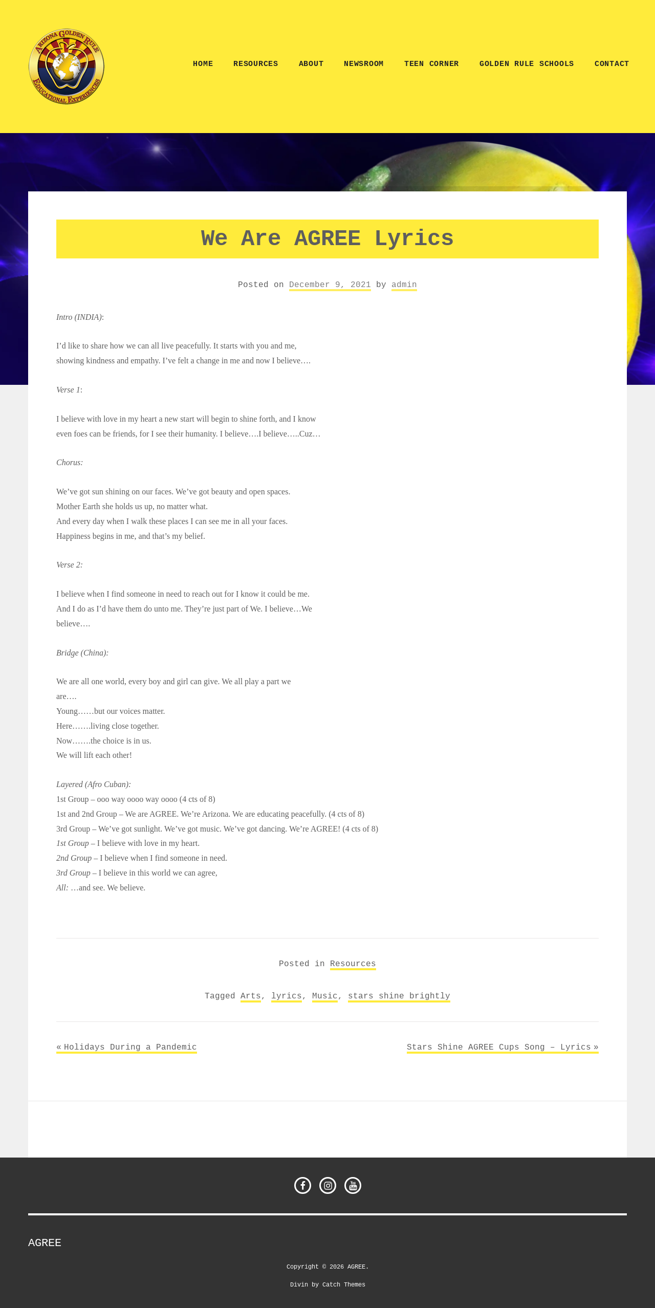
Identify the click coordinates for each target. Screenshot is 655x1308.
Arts (251, 995)
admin (404, 284)
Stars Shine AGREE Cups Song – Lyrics (499, 1047)
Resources (255, 64)
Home (203, 64)
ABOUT (311, 64)
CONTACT (612, 64)
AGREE (44, 1243)
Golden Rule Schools (526, 64)
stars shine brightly (399, 995)
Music (325, 995)
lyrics (286, 995)
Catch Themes (343, 1284)
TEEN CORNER (431, 64)
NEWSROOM (364, 64)
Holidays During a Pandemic (130, 1047)
